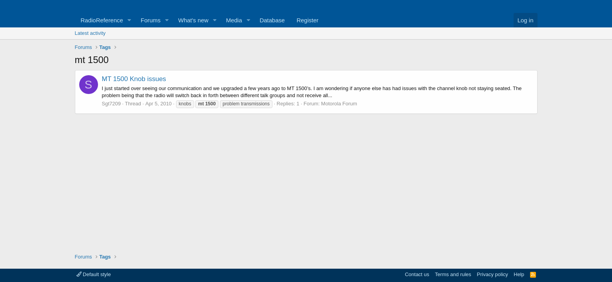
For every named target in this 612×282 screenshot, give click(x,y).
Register (307, 20)
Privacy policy (492, 274)
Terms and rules (453, 274)
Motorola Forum (339, 104)
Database (272, 20)
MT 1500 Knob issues (134, 79)
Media (234, 20)
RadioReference (102, 20)
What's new (193, 20)
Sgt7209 (111, 104)
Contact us (417, 274)
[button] (129, 20)
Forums (151, 20)
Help (519, 274)
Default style (93, 274)
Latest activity (90, 33)
